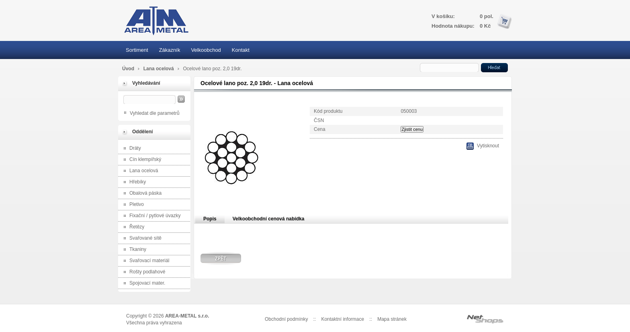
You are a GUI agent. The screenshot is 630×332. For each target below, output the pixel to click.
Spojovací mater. (142, 283)
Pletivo (132, 205)
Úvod (128, 68)
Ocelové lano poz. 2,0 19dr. (212, 68)
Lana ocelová (159, 68)
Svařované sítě (141, 238)
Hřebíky (133, 182)
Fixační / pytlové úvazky (150, 216)
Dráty (130, 149)
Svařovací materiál (144, 261)
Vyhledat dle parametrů (155, 113)
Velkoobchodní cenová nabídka (269, 219)
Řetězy (132, 227)
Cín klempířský (140, 160)
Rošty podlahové (142, 272)
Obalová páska (141, 194)
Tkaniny (133, 250)
